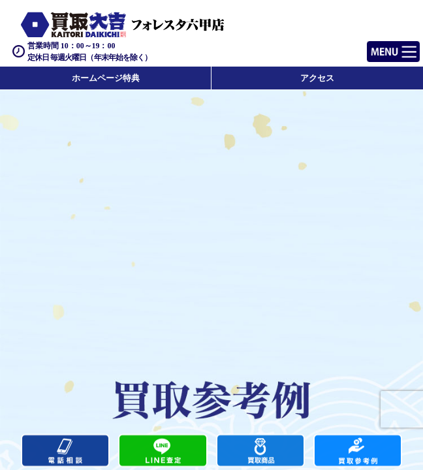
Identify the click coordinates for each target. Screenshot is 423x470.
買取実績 (358, 451)
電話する (65, 451)
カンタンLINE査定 (162, 451)
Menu (379, 46)
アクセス (317, 78)
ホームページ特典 (106, 78)
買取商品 (260, 451)
